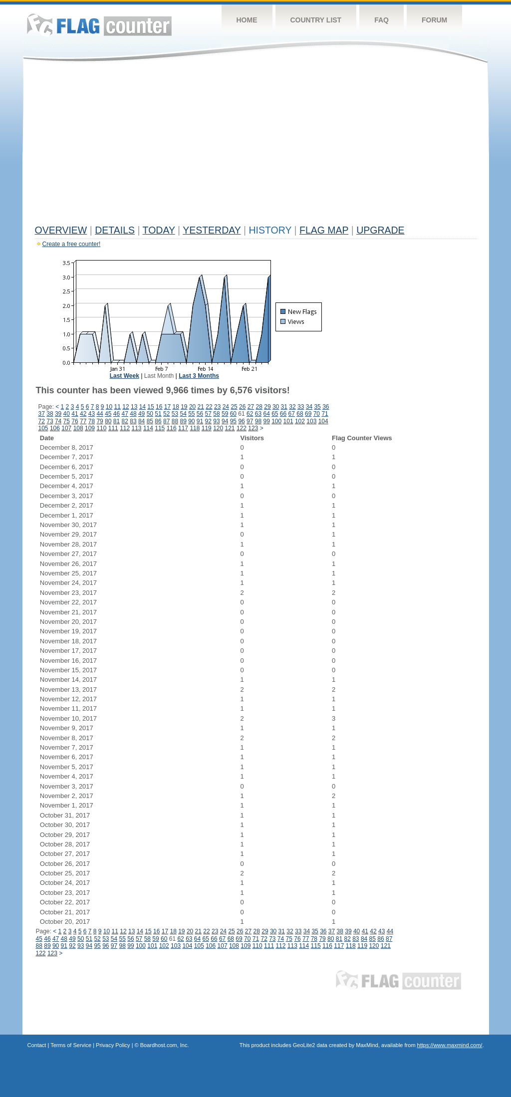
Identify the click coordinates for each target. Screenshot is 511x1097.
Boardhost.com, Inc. (164, 1045)
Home (247, 20)
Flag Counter (99, 24)
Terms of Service (70, 1045)
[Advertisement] (256, 146)
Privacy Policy (113, 1045)
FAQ (381, 20)
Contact (36, 1045)
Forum (434, 20)
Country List (316, 20)
